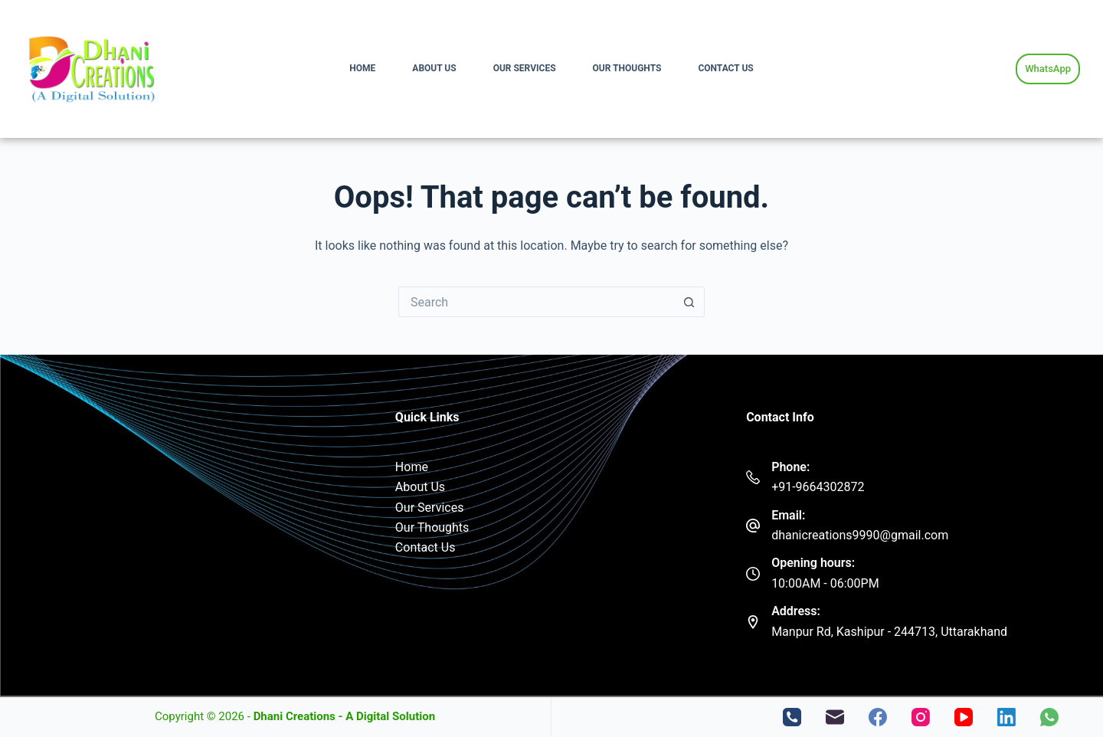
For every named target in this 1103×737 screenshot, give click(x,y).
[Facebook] (878, 717)
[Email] (835, 717)
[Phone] (792, 717)
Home (362, 68)
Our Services (524, 68)
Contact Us (725, 68)
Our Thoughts (627, 68)
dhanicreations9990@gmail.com (859, 535)
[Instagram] (921, 717)
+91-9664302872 (817, 487)
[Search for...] (536, 302)
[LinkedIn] (1006, 717)
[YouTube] (963, 717)
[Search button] (689, 302)
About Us (434, 68)
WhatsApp (1048, 68)
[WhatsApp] (1049, 717)
